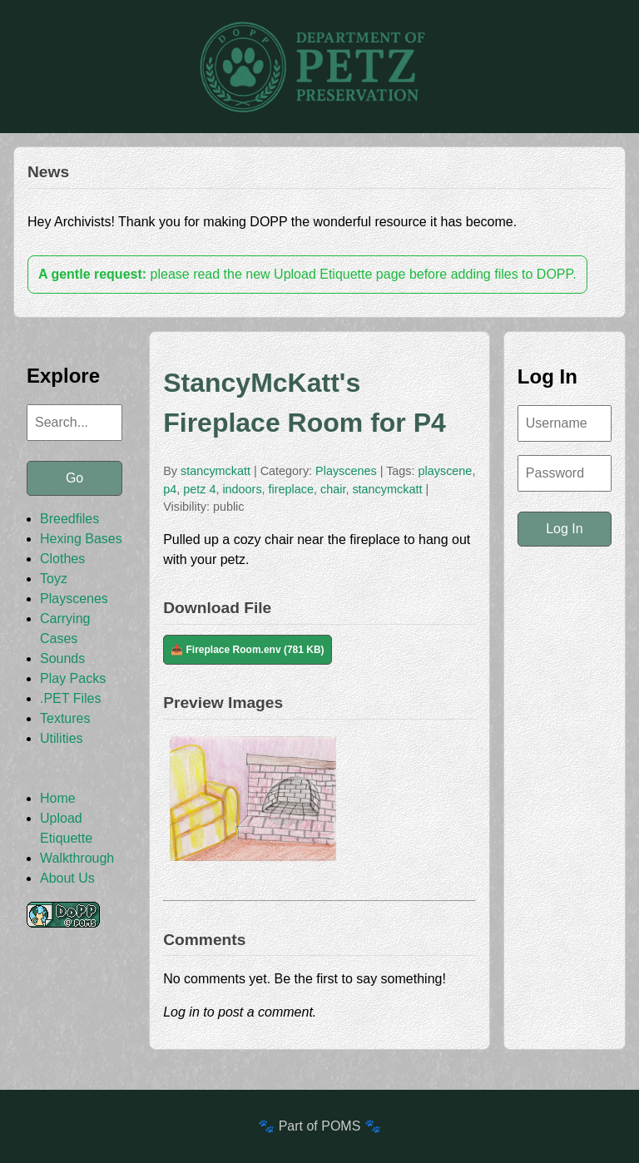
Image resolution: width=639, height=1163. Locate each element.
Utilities (61, 738)
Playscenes (74, 598)
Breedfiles (69, 519)
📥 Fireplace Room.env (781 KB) (247, 650)
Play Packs (73, 678)
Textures (65, 718)
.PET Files (71, 698)
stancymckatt (215, 471)
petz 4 (199, 489)
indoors (241, 489)
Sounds (62, 658)
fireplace (291, 489)
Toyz (53, 579)
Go (74, 478)
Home (58, 798)
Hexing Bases (81, 539)
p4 (169, 489)
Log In (564, 529)
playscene (446, 471)
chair (332, 489)
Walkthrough (77, 858)
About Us (67, 878)
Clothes (62, 559)
